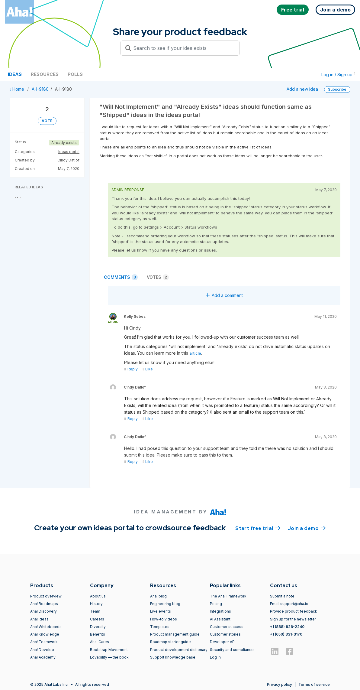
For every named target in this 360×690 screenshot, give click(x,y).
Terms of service (314, 684)
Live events (160, 611)
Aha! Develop (42, 649)
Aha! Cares (99, 642)
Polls (75, 74)
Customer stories (225, 634)
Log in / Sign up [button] (338, 74)
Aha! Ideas (39, 619)
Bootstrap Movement (109, 649)
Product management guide (175, 634)
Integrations (220, 611)
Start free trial (258, 528)
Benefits (97, 634)
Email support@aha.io (289, 603)
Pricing (216, 603)
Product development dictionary (178, 649)
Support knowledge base (172, 657)
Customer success (226, 626)
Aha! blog (158, 596)
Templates (159, 626)
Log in (215, 657)
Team (95, 611)
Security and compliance (232, 649)
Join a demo (307, 528)
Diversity (98, 626)
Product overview (46, 596)
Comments (121, 277)
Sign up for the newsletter (293, 619)
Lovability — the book (109, 657)
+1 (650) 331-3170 (286, 634)
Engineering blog (165, 603)
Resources (45, 74)
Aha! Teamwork (44, 642)
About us (98, 596)
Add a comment (224, 295)
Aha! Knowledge (44, 634)
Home (17, 89)
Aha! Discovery (43, 611)
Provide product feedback (293, 611)
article (195, 353)
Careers (97, 619)
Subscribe (337, 89)
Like (148, 369)
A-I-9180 (40, 89)
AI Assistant (220, 619)
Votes (158, 277)
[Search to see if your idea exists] (183, 48)
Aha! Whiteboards (46, 626)
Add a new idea (302, 89)
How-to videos (163, 619)
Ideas (15, 74)
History (96, 603)
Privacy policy (279, 684)
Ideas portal (68, 151)
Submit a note (282, 596)
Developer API (223, 642)
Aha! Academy (43, 657)
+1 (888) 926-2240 (287, 626)
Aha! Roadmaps (44, 603)
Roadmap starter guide (170, 642)
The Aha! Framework (228, 596)
